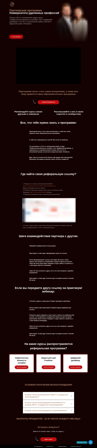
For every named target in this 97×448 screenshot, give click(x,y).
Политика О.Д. (50, 446)
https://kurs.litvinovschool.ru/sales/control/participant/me (39, 186)
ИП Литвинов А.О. (38, 446)
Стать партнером (16, 36)
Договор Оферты (63, 446)
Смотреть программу (22, 367)
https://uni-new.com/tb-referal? (38, 192)
